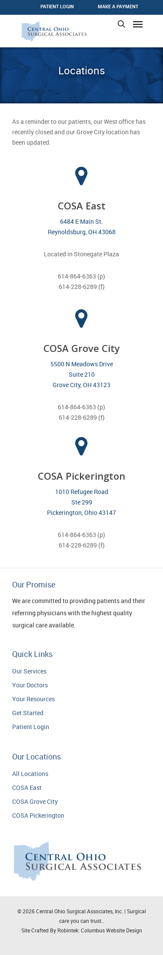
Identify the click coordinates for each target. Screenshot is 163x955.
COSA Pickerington (38, 815)
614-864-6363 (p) (81, 276)
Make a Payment (118, 6)
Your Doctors (30, 685)
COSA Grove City (35, 801)
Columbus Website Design (111, 930)
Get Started (27, 713)
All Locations (30, 773)
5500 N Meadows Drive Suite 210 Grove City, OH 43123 (81, 374)
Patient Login (30, 727)
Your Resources (33, 699)
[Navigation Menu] (138, 24)
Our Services (29, 671)
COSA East (27, 787)
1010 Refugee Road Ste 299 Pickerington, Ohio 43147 (81, 502)
